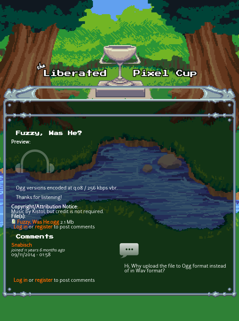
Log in (20, 227)
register (44, 227)
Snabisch (21, 245)
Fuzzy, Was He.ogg (38, 222)
